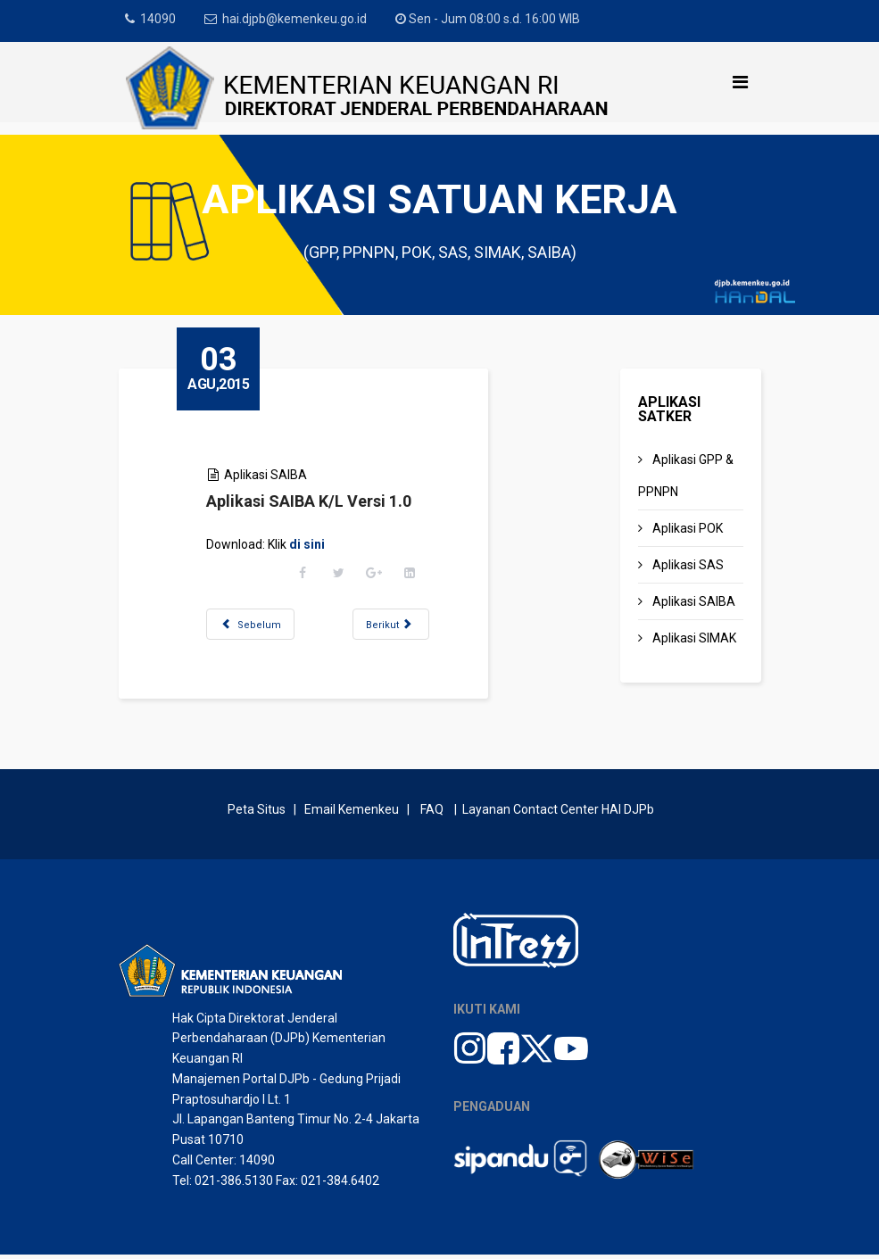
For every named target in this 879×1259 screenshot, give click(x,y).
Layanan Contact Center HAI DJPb (558, 814)
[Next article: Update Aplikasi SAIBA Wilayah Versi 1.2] (395, 624)
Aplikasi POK (686, 528)
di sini (311, 544)
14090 (159, 19)
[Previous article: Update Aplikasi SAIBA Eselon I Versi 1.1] (255, 624)
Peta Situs (259, 814)
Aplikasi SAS (687, 565)
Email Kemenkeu (351, 814)
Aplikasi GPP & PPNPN (686, 475)
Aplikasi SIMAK (693, 638)
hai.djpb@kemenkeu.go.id (296, 19)
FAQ (432, 814)
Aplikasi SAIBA (269, 475)
